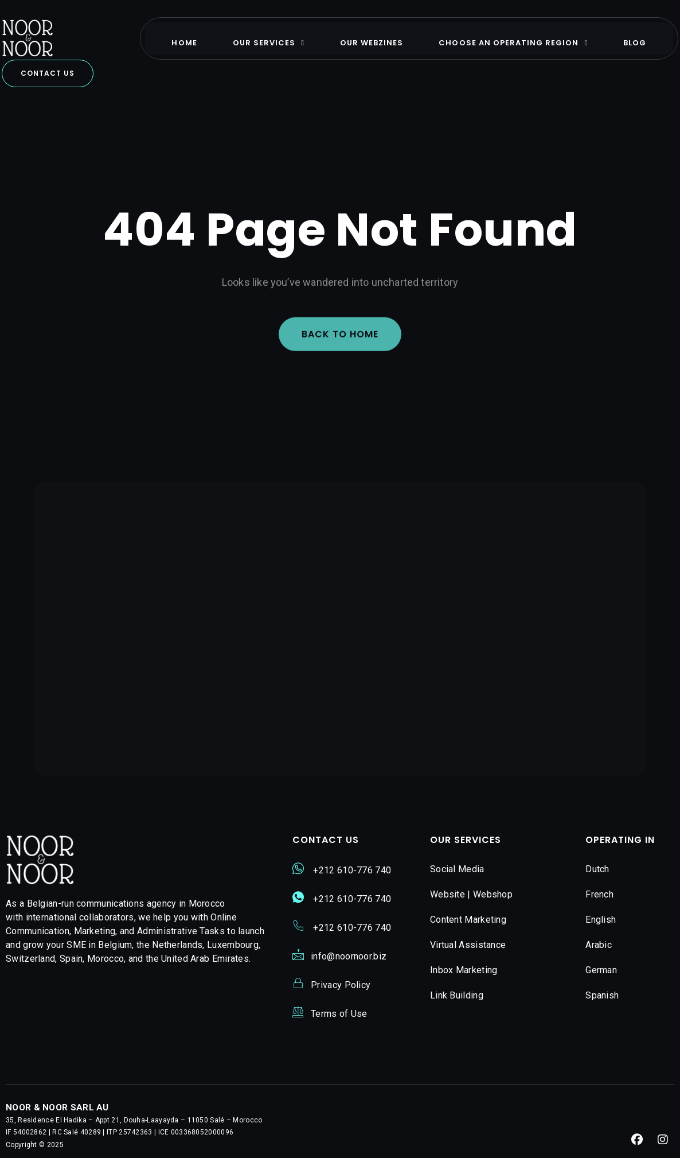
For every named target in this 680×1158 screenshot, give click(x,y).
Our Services (277, 36)
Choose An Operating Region (522, 36)
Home (193, 36)
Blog (643, 36)
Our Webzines (380, 36)
